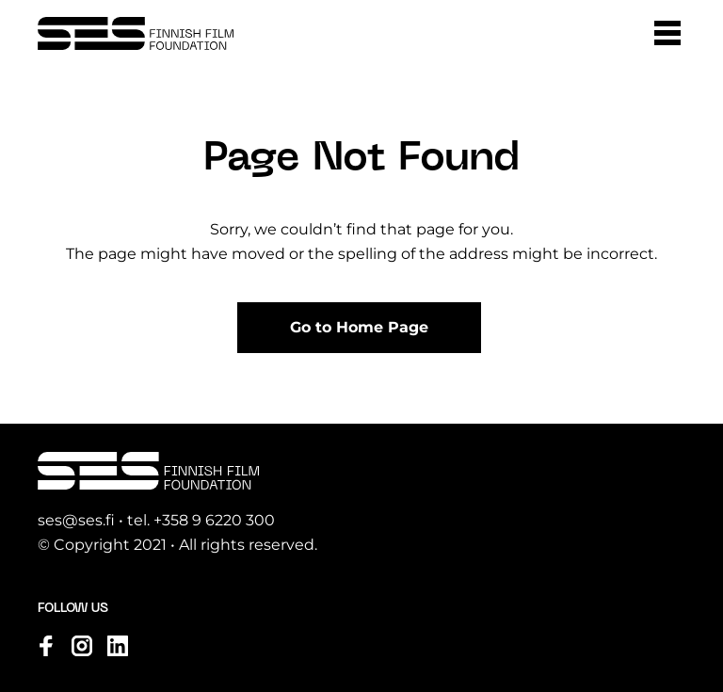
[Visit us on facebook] (46, 646)
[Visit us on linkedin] (118, 646)
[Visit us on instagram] (82, 646)
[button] (667, 33)
